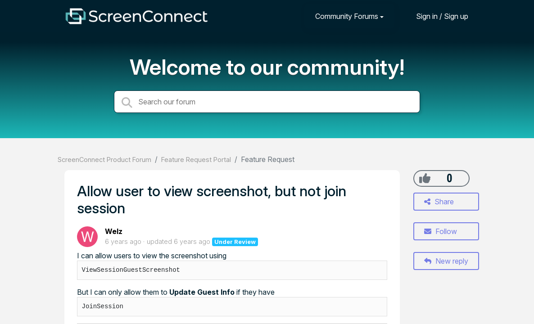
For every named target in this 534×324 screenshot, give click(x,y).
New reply (446, 261)
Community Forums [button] (346, 16)
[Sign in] (435, 16)
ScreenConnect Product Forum (104, 159)
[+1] (424, 178)
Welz (113, 231)
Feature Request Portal (196, 159)
